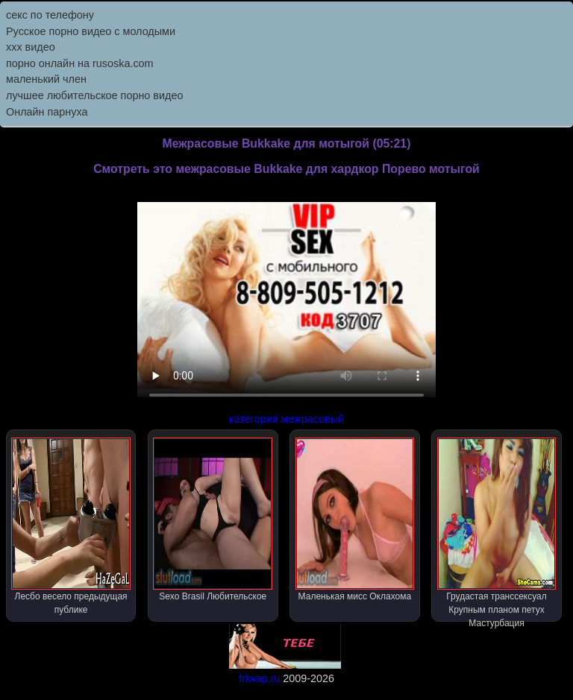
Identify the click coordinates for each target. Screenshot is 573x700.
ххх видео (30, 47)
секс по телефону (50, 15)
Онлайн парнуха (47, 112)
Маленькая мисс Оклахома (355, 520)
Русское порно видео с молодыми (90, 31)
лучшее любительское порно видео (94, 95)
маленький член (46, 79)
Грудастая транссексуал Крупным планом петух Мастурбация (497, 530)
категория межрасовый (286, 419)
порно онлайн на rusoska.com (80, 63)
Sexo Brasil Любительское (212, 520)
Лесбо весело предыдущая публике (71, 526)
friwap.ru (259, 678)
